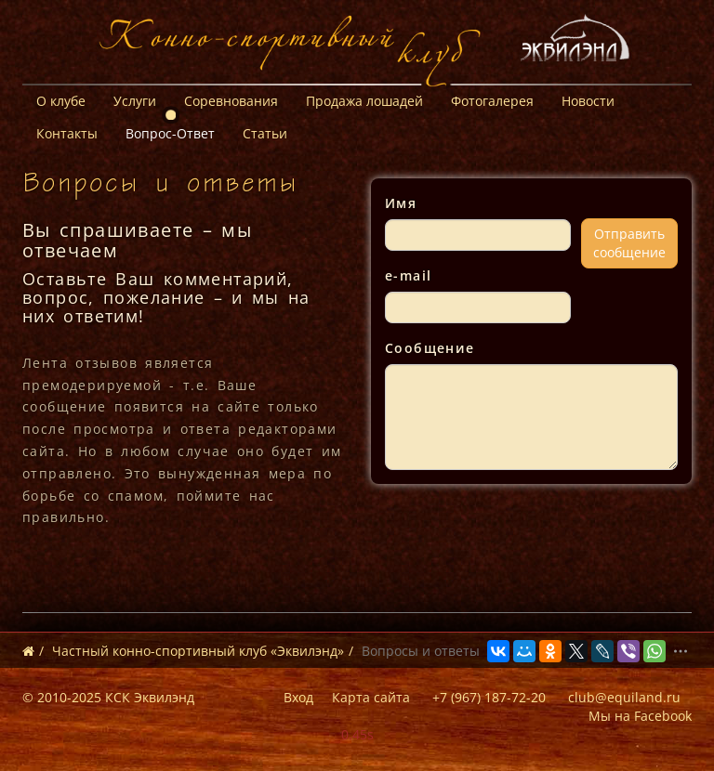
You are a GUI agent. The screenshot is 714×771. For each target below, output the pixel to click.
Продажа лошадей (364, 101)
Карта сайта (371, 697)
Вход (298, 697)
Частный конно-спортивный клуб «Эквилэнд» (198, 651)
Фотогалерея (492, 101)
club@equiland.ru (624, 697)
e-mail (408, 275)
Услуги (134, 101)
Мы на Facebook (640, 716)
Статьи (265, 133)
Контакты (67, 133)
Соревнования (231, 101)
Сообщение (430, 348)
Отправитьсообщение (629, 243)
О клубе (61, 101)
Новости (588, 101)
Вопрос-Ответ (170, 133)
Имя (400, 203)
